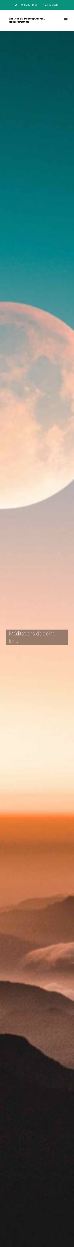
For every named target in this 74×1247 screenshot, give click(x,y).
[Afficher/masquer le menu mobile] (66, 20)
